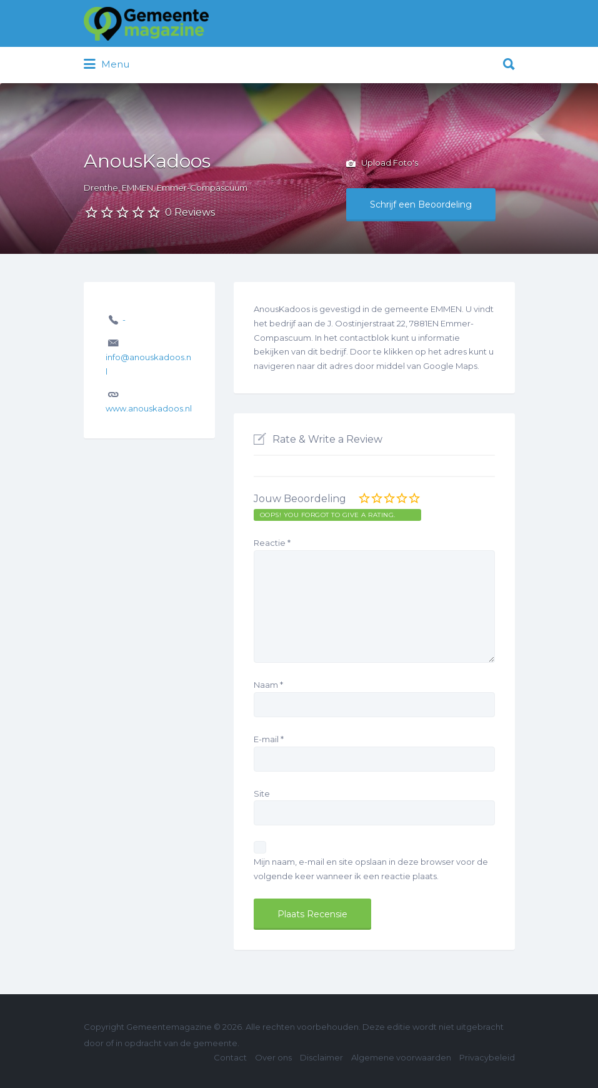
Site (262, 793)
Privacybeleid (487, 1057)
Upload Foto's (382, 163)
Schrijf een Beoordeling (421, 204)
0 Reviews (190, 212)
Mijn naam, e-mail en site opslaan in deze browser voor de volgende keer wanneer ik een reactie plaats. (371, 869)
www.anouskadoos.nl (149, 408)
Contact (230, 1057)
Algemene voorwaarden (401, 1057)
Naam (268, 685)
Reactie (272, 543)
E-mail (269, 739)
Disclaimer (321, 1057)
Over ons (273, 1057)
